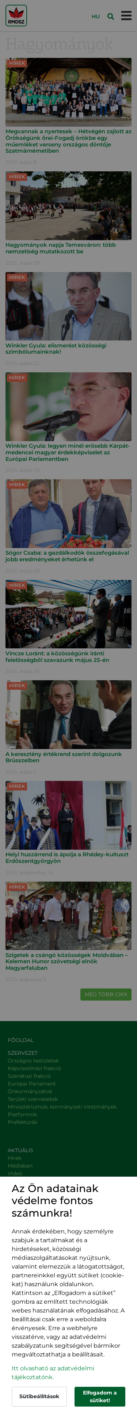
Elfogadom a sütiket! (100, 1396)
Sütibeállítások (39, 1396)
